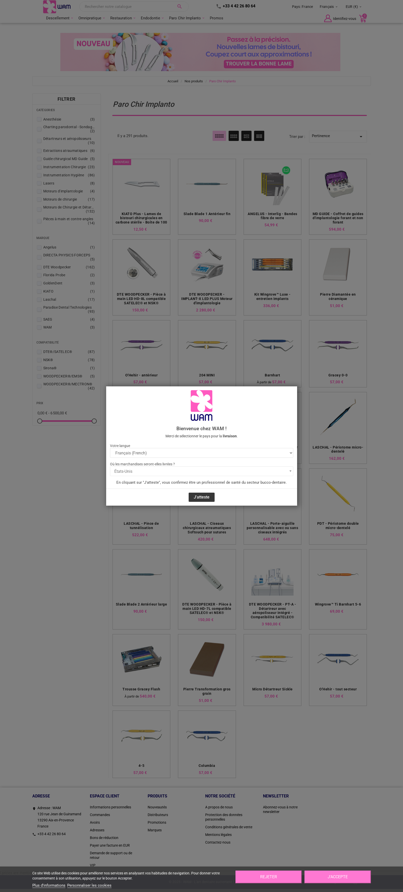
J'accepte (338, 876)
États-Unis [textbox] (123, 471)
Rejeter (268, 876)
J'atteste (202, 497)
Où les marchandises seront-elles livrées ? (142, 464)
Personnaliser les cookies (89, 885)
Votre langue (120, 446)
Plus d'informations (48, 885)
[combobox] (201, 471)
